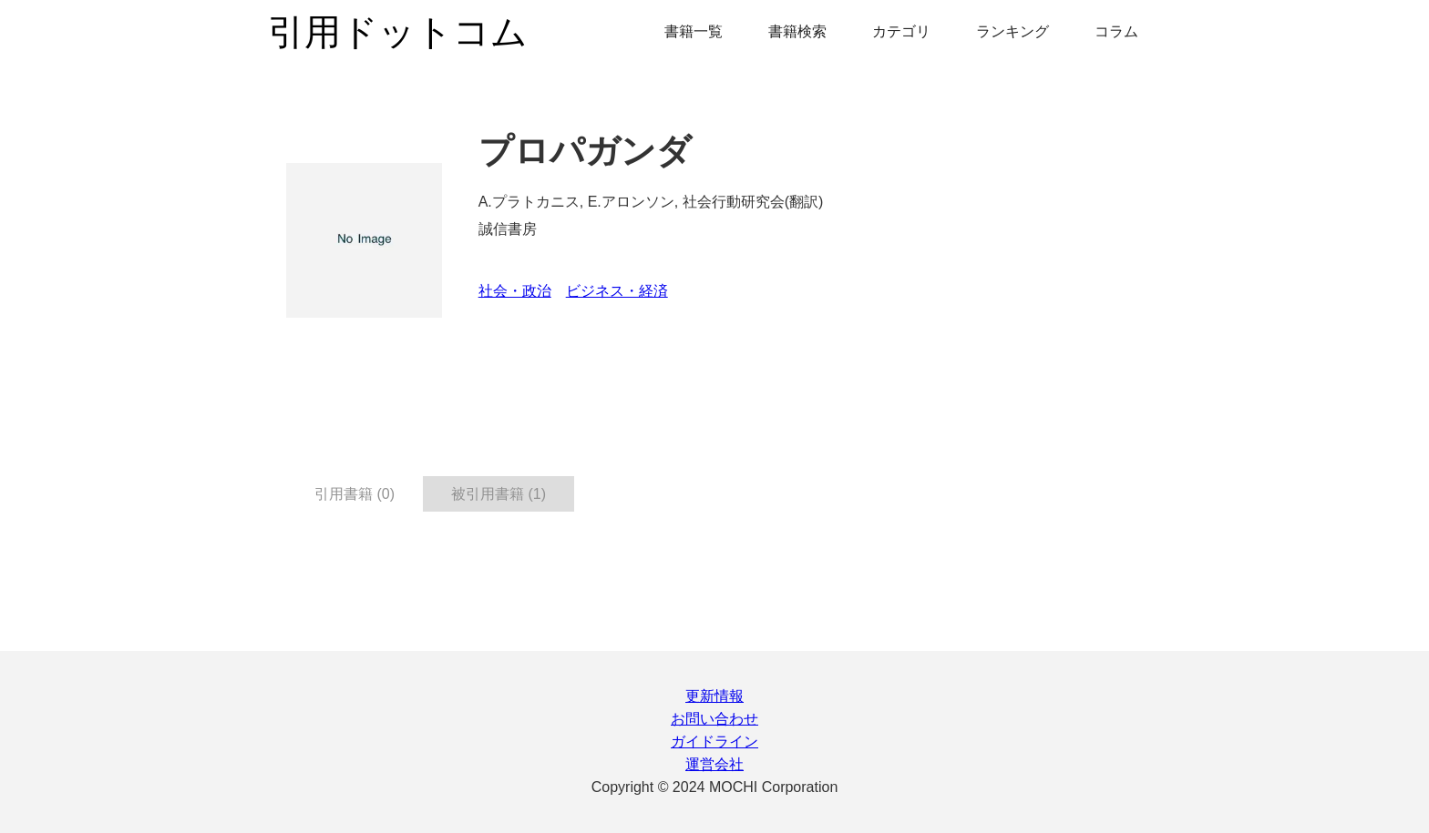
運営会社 (714, 764)
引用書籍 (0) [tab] (354, 494)
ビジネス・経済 (617, 291)
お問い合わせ (714, 718)
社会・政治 (514, 291)
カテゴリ (901, 31)
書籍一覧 (693, 31)
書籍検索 (797, 31)
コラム (1116, 31)
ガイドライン (714, 741)
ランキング (1012, 31)
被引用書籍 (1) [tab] (498, 494)
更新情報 (714, 696)
